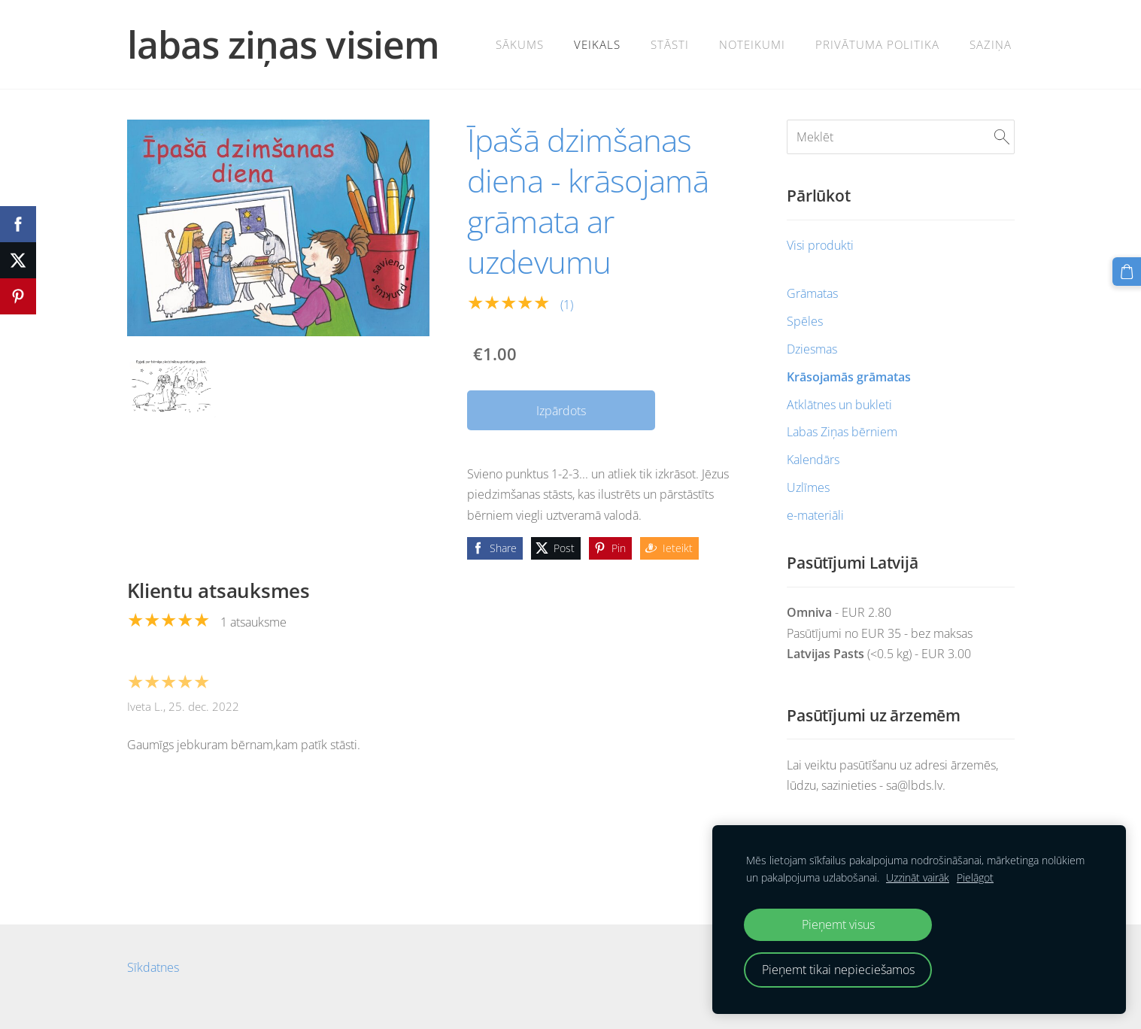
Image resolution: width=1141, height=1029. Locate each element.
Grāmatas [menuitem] (812, 293)
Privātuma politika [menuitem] (877, 44)
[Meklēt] (900, 137)
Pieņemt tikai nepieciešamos (838, 969)
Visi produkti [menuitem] (820, 245)
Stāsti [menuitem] (670, 44)
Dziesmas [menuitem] (812, 349)
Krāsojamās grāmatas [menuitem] (849, 377)
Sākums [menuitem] (520, 44)
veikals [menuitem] (597, 44)
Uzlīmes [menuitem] (808, 487)
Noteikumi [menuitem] (752, 44)
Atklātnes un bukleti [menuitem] (839, 404)
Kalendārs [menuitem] (813, 459)
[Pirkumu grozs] (1126, 271)
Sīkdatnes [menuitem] (153, 967)
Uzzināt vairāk (917, 877)
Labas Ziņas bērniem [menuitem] (842, 431)
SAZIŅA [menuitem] (991, 44)
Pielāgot (975, 877)
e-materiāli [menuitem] (815, 515)
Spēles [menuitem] (805, 321)
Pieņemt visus (838, 924)
